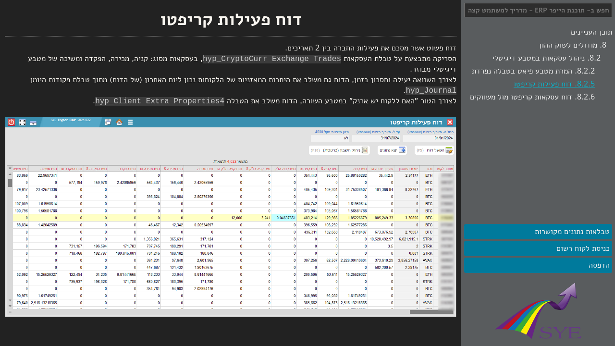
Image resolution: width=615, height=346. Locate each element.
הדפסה (599, 265)
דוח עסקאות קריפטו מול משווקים (521, 97)
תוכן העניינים (591, 32)
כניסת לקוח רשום (583, 248)
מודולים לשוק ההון (568, 45)
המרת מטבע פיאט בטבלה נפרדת (522, 71)
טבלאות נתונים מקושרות (572, 231)
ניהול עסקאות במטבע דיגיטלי (538, 58)
